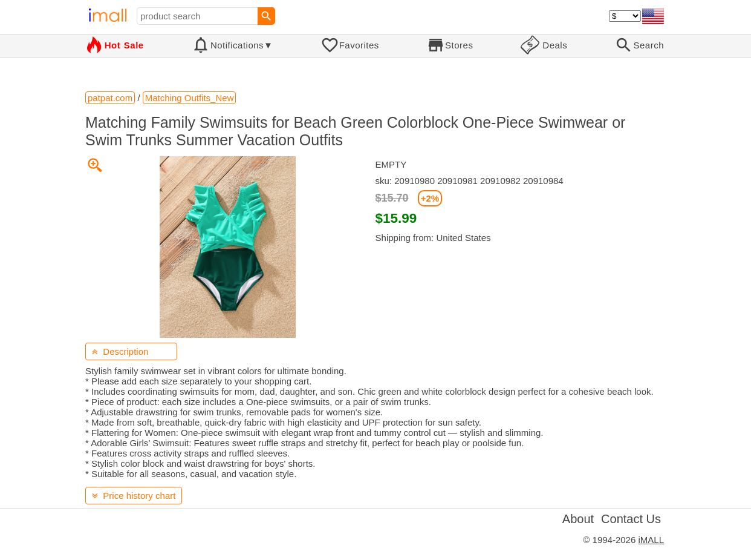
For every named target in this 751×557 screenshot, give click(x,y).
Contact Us (631, 519)
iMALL (651, 540)
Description (120, 351)
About (578, 519)
